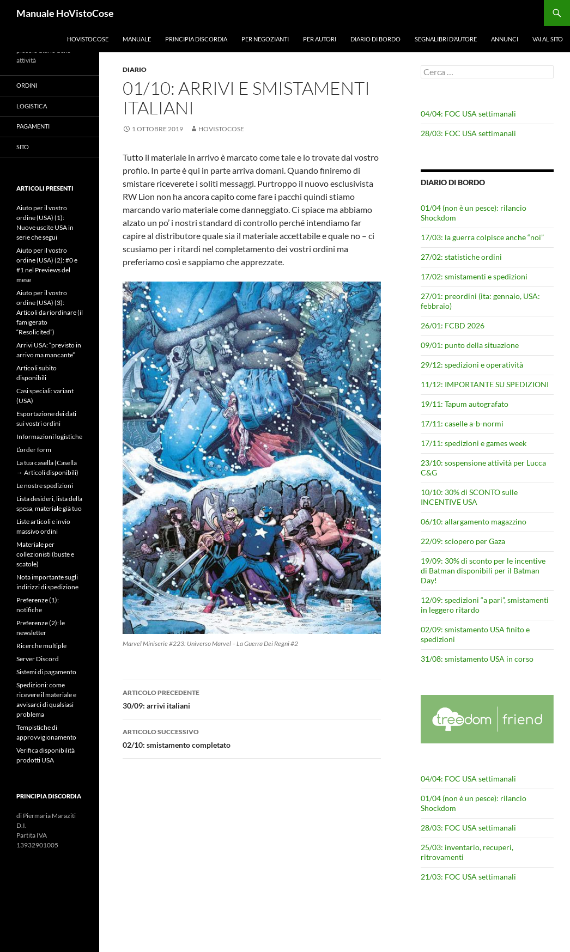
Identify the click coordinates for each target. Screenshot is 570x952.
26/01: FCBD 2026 (452, 325)
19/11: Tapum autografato (464, 403)
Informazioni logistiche (49, 436)
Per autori (319, 38)
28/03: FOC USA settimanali (468, 133)
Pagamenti (33, 126)
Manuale (137, 38)
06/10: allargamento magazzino (473, 521)
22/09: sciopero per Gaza (463, 541)
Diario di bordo (375, 38)
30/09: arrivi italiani (252, 698)
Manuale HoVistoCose (65, 13)
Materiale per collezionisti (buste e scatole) (45, 554)
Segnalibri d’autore (446, 38)
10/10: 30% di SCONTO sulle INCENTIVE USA (469, 496)
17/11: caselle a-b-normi (462, 423)
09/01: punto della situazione (470, 345)
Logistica (31, 105)
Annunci (504, 38)
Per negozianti (265, 38)
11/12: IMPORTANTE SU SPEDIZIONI (485, 384)
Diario (135, 69)
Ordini (26, 85)
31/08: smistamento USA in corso (477, 658)
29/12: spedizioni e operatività (472, 364)
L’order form (33, 450)
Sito (22, 146)
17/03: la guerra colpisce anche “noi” (482, 237)
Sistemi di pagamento (46, 672)
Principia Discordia (196, 38)
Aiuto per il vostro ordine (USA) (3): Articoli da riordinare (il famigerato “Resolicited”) (49, 312)
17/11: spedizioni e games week (473, 443)
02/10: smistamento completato (252, 737)
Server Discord (37, 659)
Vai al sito (547, 38)
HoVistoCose (87, 38)
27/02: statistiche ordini (461, 256)
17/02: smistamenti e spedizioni (474, 276)
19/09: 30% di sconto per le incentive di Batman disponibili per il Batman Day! (483, 570)
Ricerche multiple (41, 646)
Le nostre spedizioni (44, 485)
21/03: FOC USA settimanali (468, 876)
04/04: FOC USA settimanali (468, 113)
